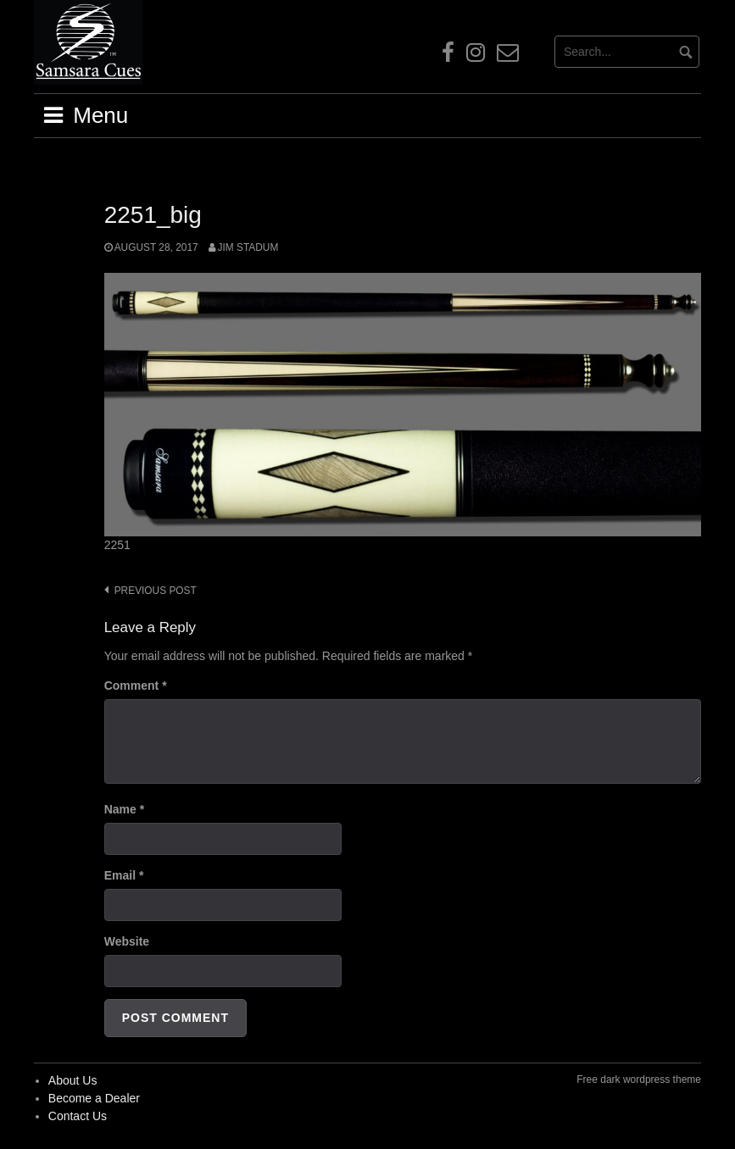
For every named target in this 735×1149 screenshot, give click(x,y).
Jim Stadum (248, 247)
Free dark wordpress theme (638, 1079)
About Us (72, 1080)
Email (124, 875)
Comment (135, 685)
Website (126, 941)
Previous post (155, 591)
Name (124, 809)
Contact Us (77, 1116)
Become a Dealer (94, 1098)
